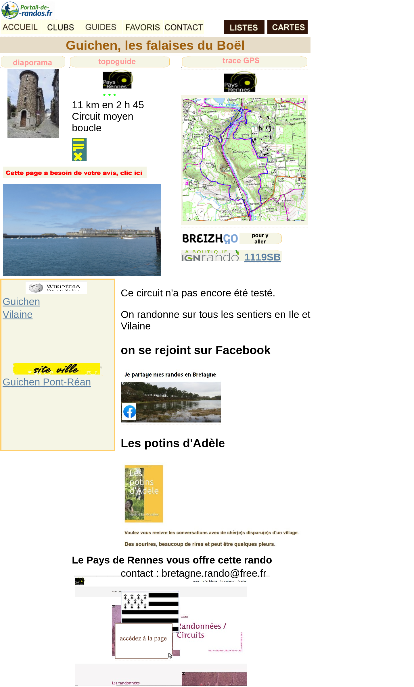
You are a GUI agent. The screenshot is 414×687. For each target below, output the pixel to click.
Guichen (21, 301)
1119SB (262, 257)
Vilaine (17, 314)
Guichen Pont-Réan (47, 381)
